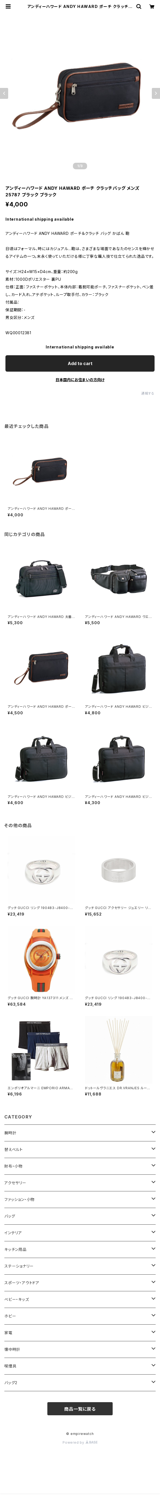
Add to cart (80, 363)
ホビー (10, 1316)
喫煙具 (10, 1366)
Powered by (80, 1442)
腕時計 (10, 1132)
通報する (148, 393)
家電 (8, 1332)
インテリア (13, 1232)
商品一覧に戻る (80, 1409)
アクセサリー (15, 1182)
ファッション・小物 (19, 1199)
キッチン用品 (15, 1249)
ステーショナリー (18, 1266)
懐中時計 (12, 1349)
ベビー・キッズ (16, 1299)
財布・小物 (13, 1166)
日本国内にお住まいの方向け (80, 379)
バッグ (9, 1216)
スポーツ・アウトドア (21, 1282)
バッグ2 (10, 1382)
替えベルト (13, 1149)
